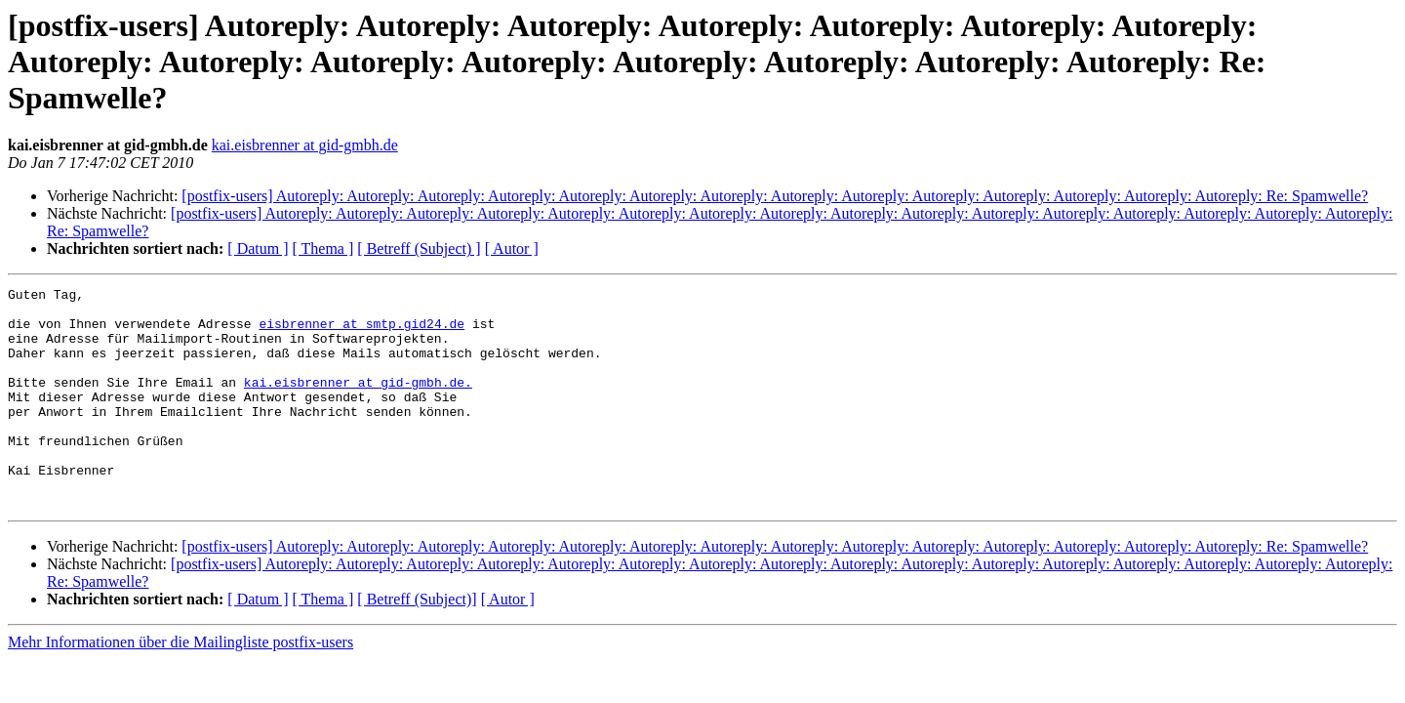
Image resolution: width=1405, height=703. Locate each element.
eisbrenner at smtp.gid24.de (361, 332)
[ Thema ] (323, 248)
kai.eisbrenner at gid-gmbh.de (305, 145)
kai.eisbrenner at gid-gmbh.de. (358, 402)
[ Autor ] (512, 248)
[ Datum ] (257, 248)
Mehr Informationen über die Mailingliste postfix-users (180, 686)
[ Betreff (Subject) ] (418, 248)
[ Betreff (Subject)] (416, 643)
